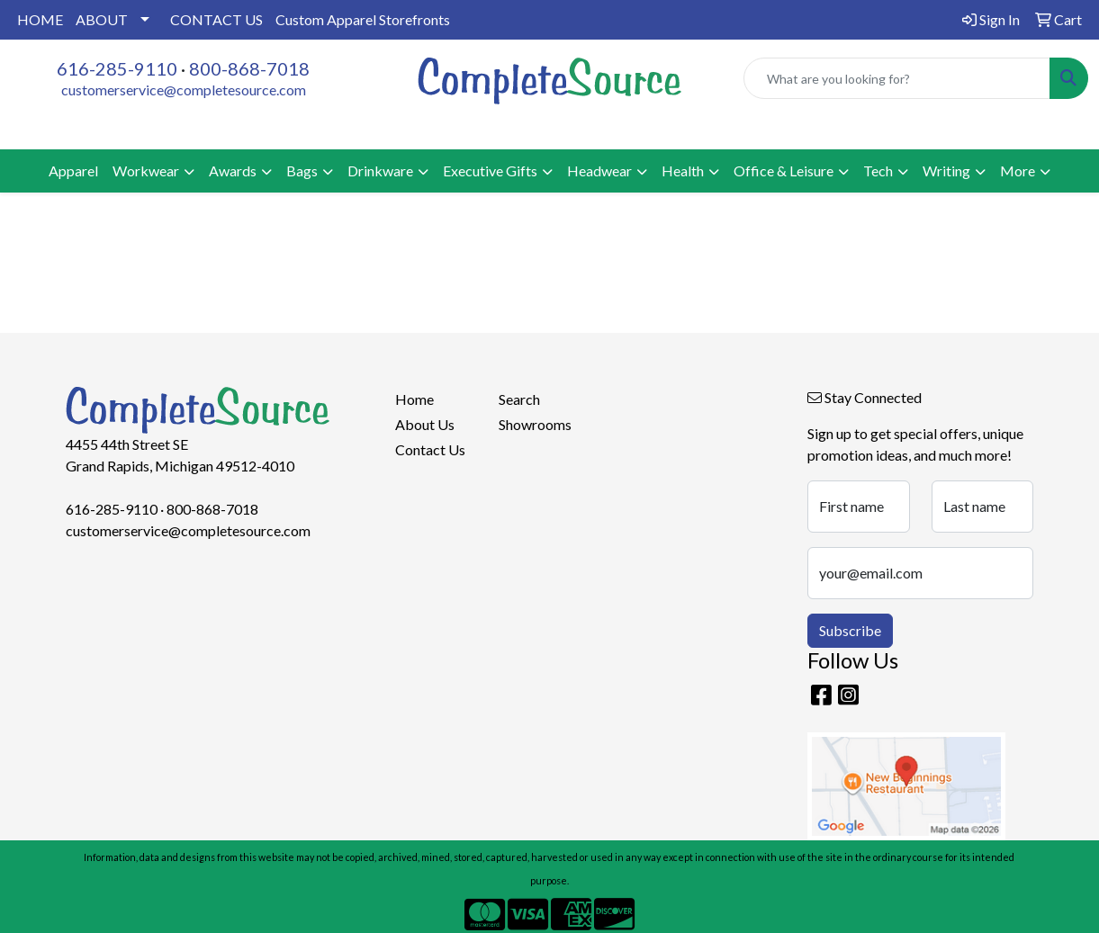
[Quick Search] (896, 78)
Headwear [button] (599, 170)
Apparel (73, 170)
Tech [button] (878, 170)
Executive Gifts (490, 170)
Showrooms (535, 424)
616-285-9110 (117, 68)
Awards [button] (233, 170)
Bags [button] (302, 170)
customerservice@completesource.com (183, 89)
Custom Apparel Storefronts (362, 19)
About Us (425, 424)
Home (414, 399)
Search (519, 399)
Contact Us (430, 449)
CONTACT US (216, 19)
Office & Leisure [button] (783, 170)
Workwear (146, 170)
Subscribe (850, 630)
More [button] (1017, 170)
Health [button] (683, 170)
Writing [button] (946, 170)
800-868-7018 (249, 68)
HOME (40, 19)
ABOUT (102, 19)
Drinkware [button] (380, 170)
